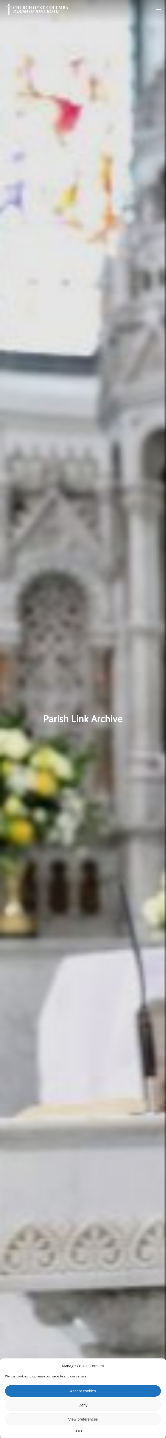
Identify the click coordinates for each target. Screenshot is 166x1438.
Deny (82, 1405)
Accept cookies (83, 1391)
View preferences (83, 1419)
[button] (158, 9)
